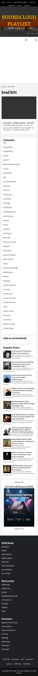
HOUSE (4, 592)
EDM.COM (6, 659)
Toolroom (27, 5)
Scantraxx (6, 289)
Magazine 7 (28, 671)
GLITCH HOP (6, 573)
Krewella (6, 229)
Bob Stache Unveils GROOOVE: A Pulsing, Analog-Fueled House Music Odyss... (23, 364)
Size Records (8, 294)
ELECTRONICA (7, 570)
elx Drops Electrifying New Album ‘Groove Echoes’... (21, 352)
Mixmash (6, 246)
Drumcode (7, 199)
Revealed (6, 281)
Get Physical (7, 207)
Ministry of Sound (9, 242)
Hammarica (6, 645)
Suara (5, 307)
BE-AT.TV (6, 160)
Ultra (22, 659)
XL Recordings (8, 328)
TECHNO (5, 604)
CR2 (4, 177)
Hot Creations (8, 216)
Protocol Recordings (10, 268)
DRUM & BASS (7, 558)
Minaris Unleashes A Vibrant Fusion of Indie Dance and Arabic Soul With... (22, 454)
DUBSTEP (5, 562)
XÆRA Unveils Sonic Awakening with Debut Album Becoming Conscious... (23, 390)
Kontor (19, 5)
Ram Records (8, 272)
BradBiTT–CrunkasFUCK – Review (18, 123)
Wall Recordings (9, 324)
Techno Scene (8, 311)
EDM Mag (5, 638)
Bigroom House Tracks (10, 622)
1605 (3, 2)
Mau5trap (6, 238)
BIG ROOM (5, 547)
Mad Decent (7, 233)
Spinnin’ (9, 664)
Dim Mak (6, 190)
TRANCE (4, 607)
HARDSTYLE (6, 588)
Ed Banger (7, 203)
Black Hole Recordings (20, 2)
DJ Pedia (5, 634)
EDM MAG (26, 664)
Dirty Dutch (11, 5)
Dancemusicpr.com (8, 630)
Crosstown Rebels (9, 182)
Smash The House (9, 298)
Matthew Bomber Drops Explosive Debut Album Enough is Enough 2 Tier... (23, 403)
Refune (6, 276)
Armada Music (8, 151)
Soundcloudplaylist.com (14, 125)
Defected (32, 2)
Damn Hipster (7, 626)
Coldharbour (7, 173)
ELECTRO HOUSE (8, 566)
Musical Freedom (9, 255)
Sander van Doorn (9, 285)
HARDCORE (6, 585)
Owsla (5, 264)
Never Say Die (8, 259)
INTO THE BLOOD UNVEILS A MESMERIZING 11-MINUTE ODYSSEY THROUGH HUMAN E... (23, 430)
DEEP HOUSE (6, 554)
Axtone (9, 2)
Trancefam (5, 649)
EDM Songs (6, 642)
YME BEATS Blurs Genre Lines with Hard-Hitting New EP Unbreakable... (22, 468)
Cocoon (6, 169)
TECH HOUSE (6, 600)
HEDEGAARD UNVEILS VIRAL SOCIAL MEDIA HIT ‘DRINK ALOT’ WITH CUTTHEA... (23, 441)
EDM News (17, 664)
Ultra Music (7, 320)
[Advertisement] (19, 63)
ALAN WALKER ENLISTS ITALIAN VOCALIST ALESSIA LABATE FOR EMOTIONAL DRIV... (23, 417)
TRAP (3, 611)
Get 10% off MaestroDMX (19, 486)
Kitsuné (6, 220)
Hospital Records (9, 212)
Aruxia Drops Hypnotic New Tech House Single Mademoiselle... (22, 377)
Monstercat (7, 250)
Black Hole (30, 659)
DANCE (4, 551)
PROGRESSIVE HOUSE (10, 596)
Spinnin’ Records (9, 302)
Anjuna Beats (8, 147)
